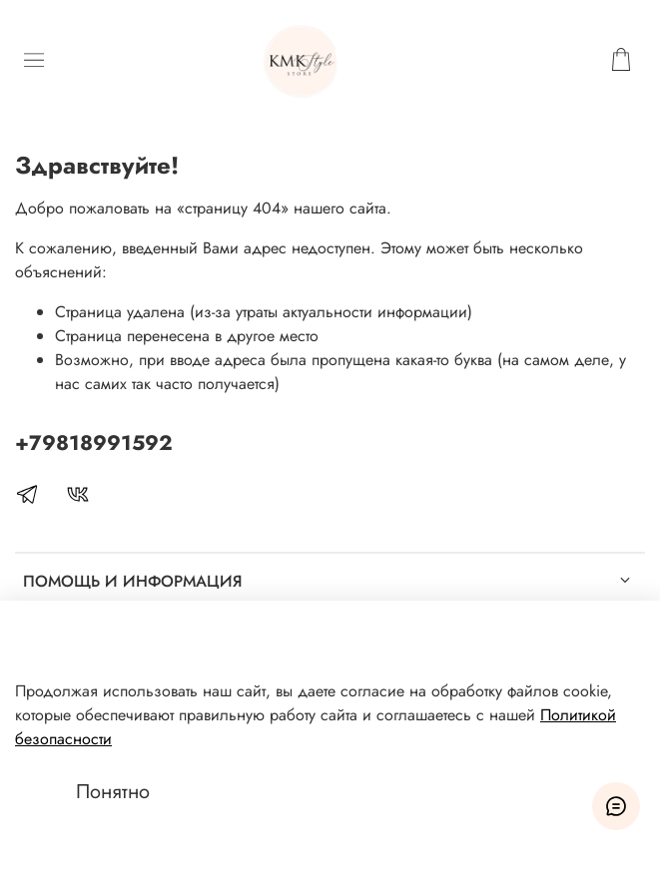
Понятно (113, 791)
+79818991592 (94, 443)
